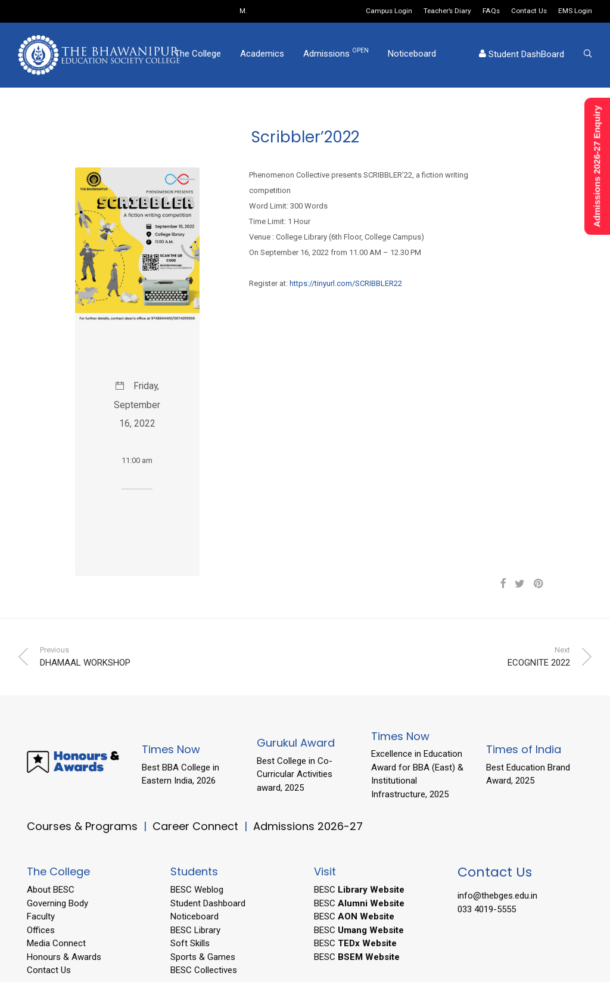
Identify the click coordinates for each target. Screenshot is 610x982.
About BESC (50, 889)
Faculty (41, 916)
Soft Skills (190, 943)
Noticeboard (412, 55)
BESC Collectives (203, 970)
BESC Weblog (196, 889)
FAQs (491, 11)
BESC (359, 889)
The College (198, 55)
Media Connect (56, 943)
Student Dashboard (207, 903)
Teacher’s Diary (447, 11)
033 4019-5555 (487, 909)
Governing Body (57, 903)
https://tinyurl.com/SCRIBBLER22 (346, 283)
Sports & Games (202, 957)
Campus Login (389, 11)
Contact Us (529, 11)
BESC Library (195, 930)
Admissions (336, 55)
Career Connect (196, 826)
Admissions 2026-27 (308, 826)
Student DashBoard (521, 56)
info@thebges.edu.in (497, 895)
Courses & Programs (82, 826)
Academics (262, 55)
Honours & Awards (64, 957)
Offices (41, 930)
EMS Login (575, 11)
